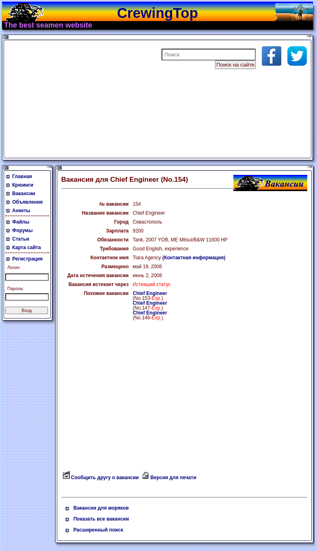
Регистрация (27, 259)
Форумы (22, 230)
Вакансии (23, 193)
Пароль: (15, 288)
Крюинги (22, 185)
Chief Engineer (150, 293)
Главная (22, 176)
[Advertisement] (103, 99)
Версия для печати (173, 477)
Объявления (27, 202)
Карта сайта (26, 247)
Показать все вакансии (101, 519)
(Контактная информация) (193, 257)
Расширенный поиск (98, 530)
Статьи (20, 239)
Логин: (14, 267)
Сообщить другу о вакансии (105, 477)
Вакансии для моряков (101, 508)
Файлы (20, 222)
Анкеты (21, 210)
